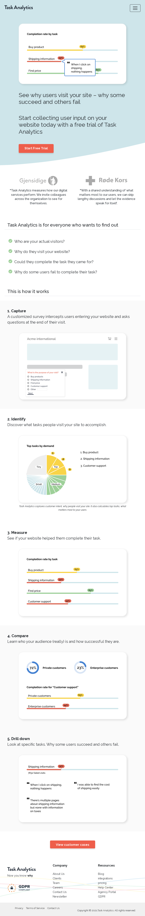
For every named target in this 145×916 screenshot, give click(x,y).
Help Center (105, 887)
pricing (102, 882)
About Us (59, 873)
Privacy (19, 908)
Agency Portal (107, 892)
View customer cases (72, 845)
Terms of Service (35, 908)
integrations (105, 878)
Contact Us (60, 892)
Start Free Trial (36, 148)
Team (56, 882)
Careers (58, 887)
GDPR (101, 896)
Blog (101, 873)
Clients (57, 878)
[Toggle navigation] (135, 8)
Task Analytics (105, 910)
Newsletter (60, 896)
